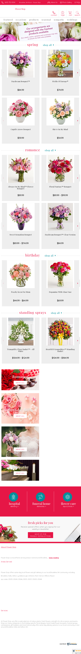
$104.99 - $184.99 (60, 357)
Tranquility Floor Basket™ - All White (20, 350)
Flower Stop (20, 9)
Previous (3, 72)
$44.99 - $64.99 (20, 300)
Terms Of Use (36, 652)
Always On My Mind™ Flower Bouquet (20, 188)
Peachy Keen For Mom (20, 292)
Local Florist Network (61, 652)
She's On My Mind (60, 129)
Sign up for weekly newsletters (40, 478)
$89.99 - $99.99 (60, 195)
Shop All (47, 44)
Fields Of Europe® (60, 81)
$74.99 (60, 89)
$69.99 (60, 300)
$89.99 (21, 195)
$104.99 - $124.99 (20, 357)
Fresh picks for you (40, 468)
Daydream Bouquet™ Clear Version (60, 235)
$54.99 (60, 137)
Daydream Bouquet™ (20, 81)
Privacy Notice (47, 652)
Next (78, 72)
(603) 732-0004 (10, 2)
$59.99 (21, 137)
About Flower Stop (8, 490)
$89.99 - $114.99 (21, 243)
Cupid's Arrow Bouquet (21, 129)
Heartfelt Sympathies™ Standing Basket (60, 350)
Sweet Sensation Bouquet (21, 235)
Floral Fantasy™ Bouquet (60, 187)
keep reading (54, 501)
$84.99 (20, 89)
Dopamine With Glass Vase (60, 292)
